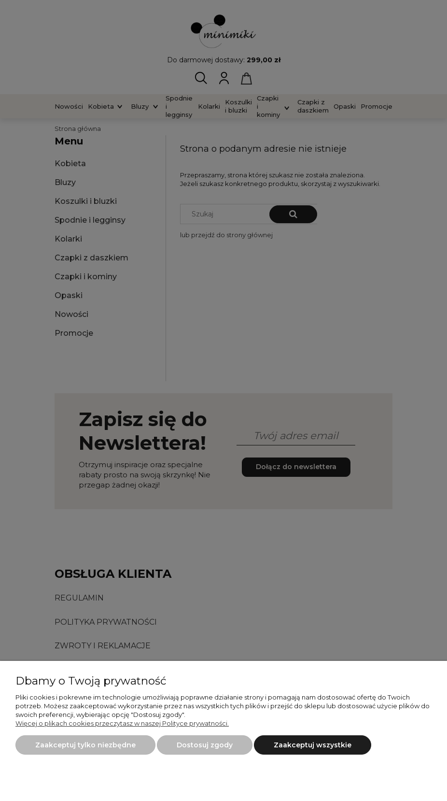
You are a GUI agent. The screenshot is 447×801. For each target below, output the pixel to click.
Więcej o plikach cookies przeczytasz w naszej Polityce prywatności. (122, 723)
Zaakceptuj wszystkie (312, 745)
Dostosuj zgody (205, 745)
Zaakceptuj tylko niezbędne (85, 745)
